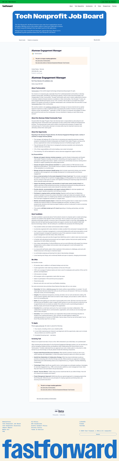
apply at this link (40, 326)
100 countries (80, 220)
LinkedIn (82, 421)
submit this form (47, 31)
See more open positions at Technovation (46, 398)
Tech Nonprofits (79, 6)
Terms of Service (37, 429)
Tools (99, 6)
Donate (98, 434)
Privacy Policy (36, 427)
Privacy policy (55, 414)
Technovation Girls (37, 104)
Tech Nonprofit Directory (11, 425)
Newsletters (6, 421)
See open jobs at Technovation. (43, 60)
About (71, 6)
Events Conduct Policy (39, 425)
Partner (114, 6)
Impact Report (7, 427)
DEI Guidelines (36, 423)
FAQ (3, 431)
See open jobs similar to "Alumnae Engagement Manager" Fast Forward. (53, 62)
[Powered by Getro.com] (59, 411)
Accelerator (89, 6)
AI (95, 6)
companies (33, 40)
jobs (22, 40)
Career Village (60, 178)
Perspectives (106, 6)
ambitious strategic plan (52, 107)
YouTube (82, 425)
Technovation (35, 91)
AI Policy (34, 421)
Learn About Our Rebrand (109, 1)
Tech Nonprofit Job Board (11, 423)
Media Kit (5, 429)
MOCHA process (51, 289)
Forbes (81, 423)
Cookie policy (62, 414)
